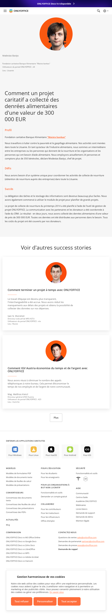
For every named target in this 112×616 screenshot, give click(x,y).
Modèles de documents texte (19, 477)
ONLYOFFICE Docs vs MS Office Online (23, 537)
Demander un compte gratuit (54, 496)
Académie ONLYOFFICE (86, 501)
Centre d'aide (82, 497)
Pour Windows (14, 455)
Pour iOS (87, 455)
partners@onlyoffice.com (93, 541)
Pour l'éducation (50, 468)
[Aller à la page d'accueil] (18, 11)
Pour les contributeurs (51, 509)
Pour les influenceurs (50, 517)
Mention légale (82, 520)
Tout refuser (22, 601)
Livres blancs (81, 509)
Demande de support (85, 513)
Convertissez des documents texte (19, 499)
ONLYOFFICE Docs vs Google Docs (21, 541)
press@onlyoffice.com (87, 545)
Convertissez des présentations (20, 508)
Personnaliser (45, 601)
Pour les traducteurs (50, 513)
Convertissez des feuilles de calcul (21, 504)
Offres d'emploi (48, 521)
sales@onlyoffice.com (87, 537)
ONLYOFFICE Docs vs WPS (17, 553)
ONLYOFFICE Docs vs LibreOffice (20, 549)
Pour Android (70, 455)
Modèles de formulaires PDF (18, 473)
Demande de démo (84, 516)
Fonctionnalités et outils (51, 492)
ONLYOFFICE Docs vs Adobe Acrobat (22, 557)
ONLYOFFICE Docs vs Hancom (19, 561)
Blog (8, 524)
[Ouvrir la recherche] (98, 11)
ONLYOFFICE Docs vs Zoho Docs (20, 545)
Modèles (11, 468)
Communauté (82, 493)
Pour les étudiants (49, 473)
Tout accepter (69, 601)
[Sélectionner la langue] (105, 11)
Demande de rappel (68, 549)
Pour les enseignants (50, 477)
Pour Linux (33, 455)
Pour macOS (51, 455)
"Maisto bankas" (56, 137)
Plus (56, 417)
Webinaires (81, 505)
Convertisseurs (14, 492)
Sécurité (80, 468)
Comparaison (13, 532)
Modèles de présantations (17, 485)
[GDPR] (85, 479)
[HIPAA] (78, 479)
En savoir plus (57, 592)
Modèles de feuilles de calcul (18, 481)
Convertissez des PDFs (16, 512)
